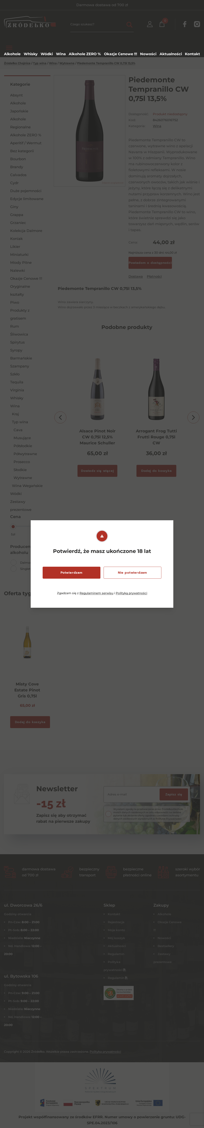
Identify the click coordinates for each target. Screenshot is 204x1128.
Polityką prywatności (131, 593)
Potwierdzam (71, 572)
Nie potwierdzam (132, 572)
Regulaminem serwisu (96, 593)
